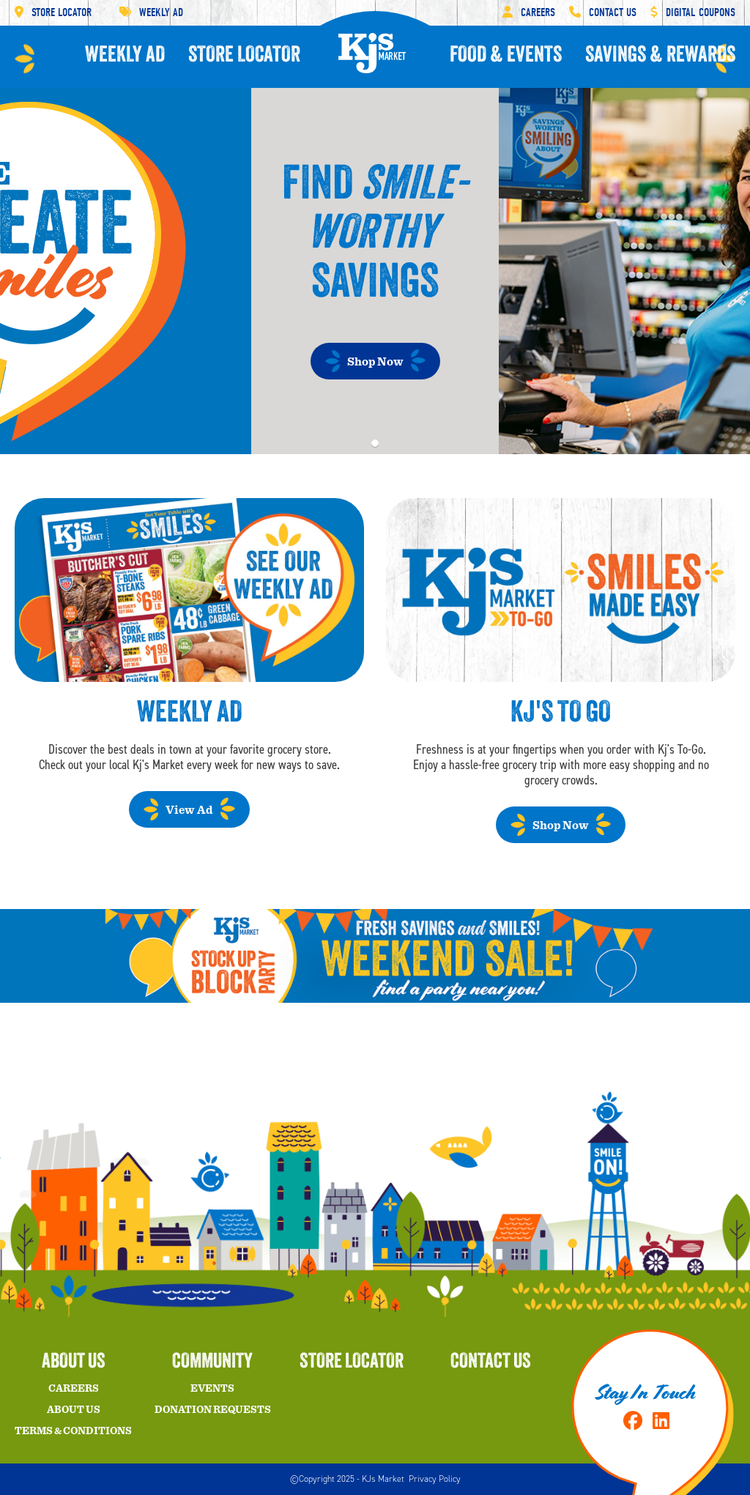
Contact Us (602, 12)
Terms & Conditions (73, 1431)
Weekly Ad (151, 12)
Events (212, 1389)
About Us (73, 1410)
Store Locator (53, 12)
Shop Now (375, 362)
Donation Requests (213, 1410)
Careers (528, 12)
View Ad (189, 810)
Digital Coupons (692, 12)
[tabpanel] (375, 271)
